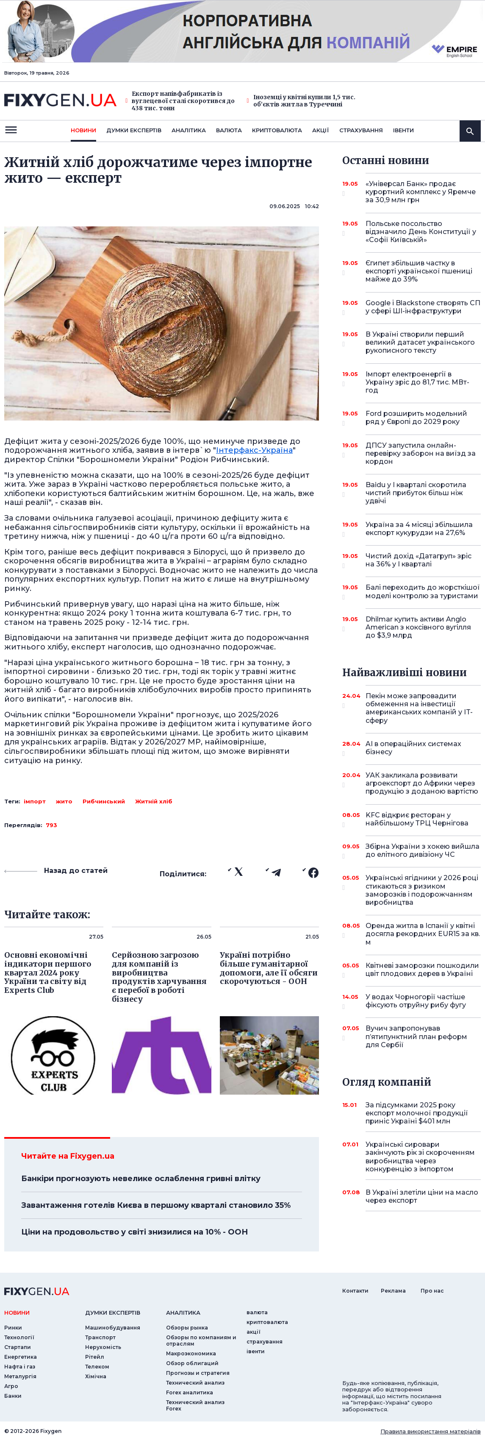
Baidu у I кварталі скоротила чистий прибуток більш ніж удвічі (416, 493)
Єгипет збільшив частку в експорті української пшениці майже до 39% (419, 271)
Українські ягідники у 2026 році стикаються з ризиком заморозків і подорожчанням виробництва (422, 890)
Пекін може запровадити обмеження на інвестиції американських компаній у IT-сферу (419, 708)
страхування (361, 130)
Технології (19, 1337)
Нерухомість (103, 1347)
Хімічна (95, 1376)
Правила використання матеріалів (430, 1431)
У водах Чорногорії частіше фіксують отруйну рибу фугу (416, 1001)
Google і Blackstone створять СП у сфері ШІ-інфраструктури (423, 307)
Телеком (97, 1366)
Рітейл (94, 1357)
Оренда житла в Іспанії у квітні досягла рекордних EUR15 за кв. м (423, 934)
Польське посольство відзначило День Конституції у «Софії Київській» (421, 232)
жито (64, 801)
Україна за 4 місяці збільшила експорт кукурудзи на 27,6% (419, 529)
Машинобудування (112, 1327)
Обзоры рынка (187, 1327)
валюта (229, 130)
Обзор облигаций (192, 1363)
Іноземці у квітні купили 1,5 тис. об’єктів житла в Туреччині (301, 101)
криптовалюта (277, 130)
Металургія (20, 1376)
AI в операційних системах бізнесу (413, 748)
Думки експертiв (133, 130)
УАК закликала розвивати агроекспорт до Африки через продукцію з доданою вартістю (422, 783)
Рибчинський (104, 801)
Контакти (355, 1291)
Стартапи (17, 1347)
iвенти (403, 130)
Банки (13, 1396)
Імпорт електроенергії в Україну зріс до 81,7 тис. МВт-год (417, 382)
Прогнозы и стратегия (198, 1373)
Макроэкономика (191, 1353)
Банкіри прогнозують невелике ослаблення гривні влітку (141, 1178)
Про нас (432, 1291)
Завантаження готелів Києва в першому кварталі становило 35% (156, 1205)
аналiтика (183, 1312)
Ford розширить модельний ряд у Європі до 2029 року (416, 418)
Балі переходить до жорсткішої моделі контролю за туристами (423, 592)
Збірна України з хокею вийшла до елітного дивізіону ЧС (422, 851)
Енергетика (20, 1357)
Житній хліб (153, 801)
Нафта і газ (19, 1366)
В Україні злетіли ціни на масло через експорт (422, 1196)
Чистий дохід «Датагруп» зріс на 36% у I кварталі (418, 560)
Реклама (393, 1291)
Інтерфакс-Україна (254, 450)
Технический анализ (195, 1383)
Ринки (13, 1327)
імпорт (35, 801)
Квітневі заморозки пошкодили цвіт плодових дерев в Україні (422, 970)
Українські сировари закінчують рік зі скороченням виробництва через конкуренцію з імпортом (420, 1156)
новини (83, 130)
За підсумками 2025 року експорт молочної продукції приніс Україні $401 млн (417, 1113)
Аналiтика (189, 130)
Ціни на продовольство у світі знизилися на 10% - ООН (134, 1232)
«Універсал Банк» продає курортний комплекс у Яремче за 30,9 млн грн (421, 192)
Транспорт (100, 1337)
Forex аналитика (189, 1392)
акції (320, 130)
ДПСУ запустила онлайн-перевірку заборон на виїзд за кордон (421, 453)
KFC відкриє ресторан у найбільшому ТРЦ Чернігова (417, 819)
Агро (11, 1386)
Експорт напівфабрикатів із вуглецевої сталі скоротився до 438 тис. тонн (180, 100)
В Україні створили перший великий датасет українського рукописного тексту (420, 342)
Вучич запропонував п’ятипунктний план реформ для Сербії (416, 1036)
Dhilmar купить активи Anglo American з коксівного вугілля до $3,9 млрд (418, 627)
